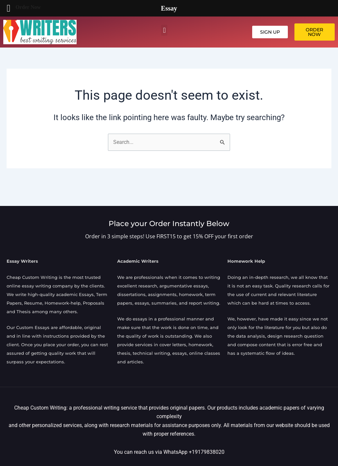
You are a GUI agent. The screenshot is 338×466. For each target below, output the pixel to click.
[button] (164, 30)
